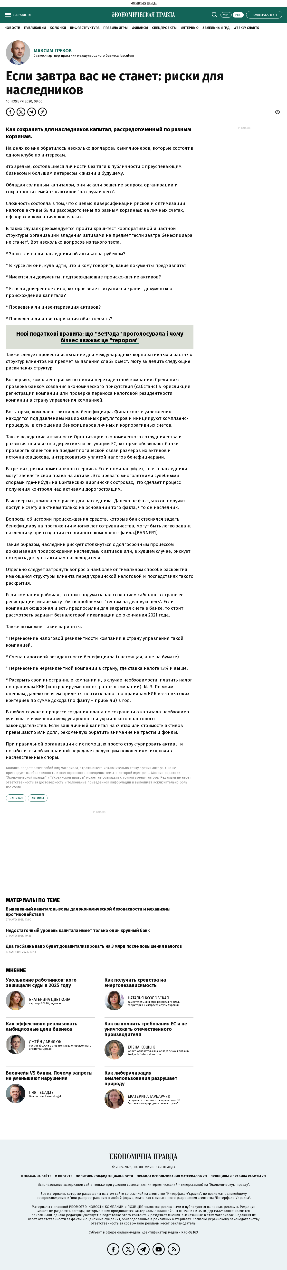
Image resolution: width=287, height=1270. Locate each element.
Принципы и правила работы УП (238, 1176)
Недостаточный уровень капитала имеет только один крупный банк (78, 930)
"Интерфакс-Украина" (183, 1194)
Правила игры (115, 28)
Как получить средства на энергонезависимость (135, 982)
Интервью (190, 28)
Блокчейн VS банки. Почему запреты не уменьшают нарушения (49, 1075)
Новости (12, 28)
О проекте (63, 1176)
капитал (16, 798)
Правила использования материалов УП (172, 1176)
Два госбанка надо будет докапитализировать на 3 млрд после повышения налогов (94, 946)
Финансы (140, 28)
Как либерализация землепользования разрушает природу (141, 1078)
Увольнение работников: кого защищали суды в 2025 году (41, 982)
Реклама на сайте (36, 1176)
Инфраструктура (84, 28)
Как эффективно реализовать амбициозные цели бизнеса (41, 1026)
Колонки (58, 28)
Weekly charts (246, 28)
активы (37, 798)
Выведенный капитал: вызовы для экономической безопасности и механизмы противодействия (88, 911)
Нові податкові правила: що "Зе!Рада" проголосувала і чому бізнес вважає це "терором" (99, 337)
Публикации (35, 28)
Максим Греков (53, 51)
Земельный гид (216, 28)
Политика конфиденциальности (104, 1176)
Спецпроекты (164, 28)
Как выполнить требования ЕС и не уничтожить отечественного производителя (146, 1029)
